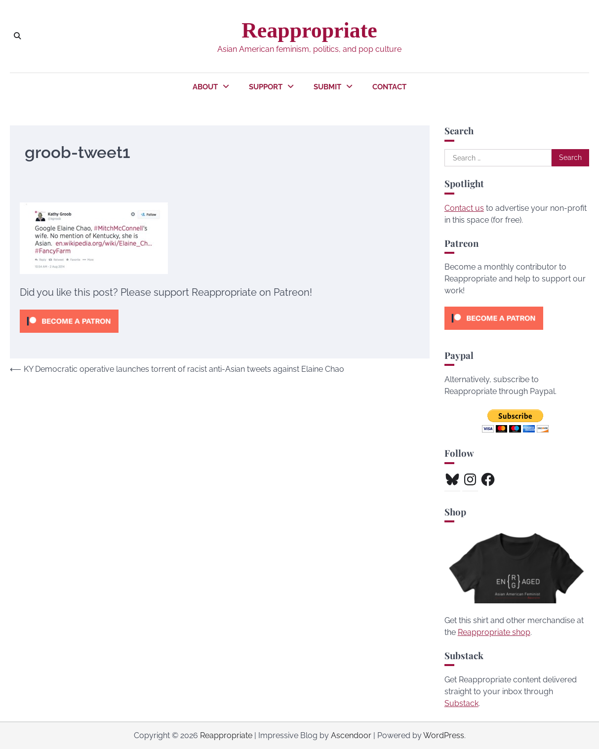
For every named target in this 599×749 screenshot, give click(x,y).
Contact (389, 86)
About (205, 86)
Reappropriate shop (494, 632)
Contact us (464, 208)
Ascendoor (351, 735)
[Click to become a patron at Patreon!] (69, 335)
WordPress (443, 735)
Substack (461, 703)
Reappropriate (309, 30)
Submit (327, 86)
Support (265, 86)
